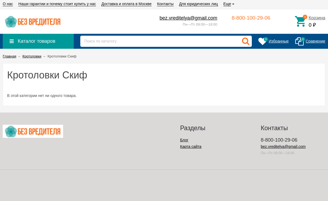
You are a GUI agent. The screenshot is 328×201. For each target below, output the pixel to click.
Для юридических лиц (198, 4)
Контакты (165, 4)
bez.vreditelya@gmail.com (188, 18)
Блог (184, 140)
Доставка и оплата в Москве (126, 4)
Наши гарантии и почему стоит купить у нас (57, 4)
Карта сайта (191, 146)
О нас (8, 4)
